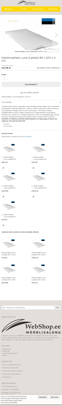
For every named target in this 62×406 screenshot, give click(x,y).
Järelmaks (6, 351)
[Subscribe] (57, 307)
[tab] (31, 102)
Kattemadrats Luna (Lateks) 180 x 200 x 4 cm (10, 216)
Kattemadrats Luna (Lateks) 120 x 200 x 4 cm (40, 158)
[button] (56, 35)
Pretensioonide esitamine (12, 374)
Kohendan (42, 397)
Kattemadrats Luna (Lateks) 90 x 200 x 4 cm (10, 158)
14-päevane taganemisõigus (13, 371)
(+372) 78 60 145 (15, 393)
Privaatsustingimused (10, 368)
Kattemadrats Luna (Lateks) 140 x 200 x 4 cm (10, 187)
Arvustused (7, 126)
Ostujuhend (7, 377)
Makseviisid (7, 349)
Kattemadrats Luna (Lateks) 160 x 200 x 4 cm (40, 187)
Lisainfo (6, 124)
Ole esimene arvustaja (7, 65)
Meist (5, 355)
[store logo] (26, 3)
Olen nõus (54, 397)
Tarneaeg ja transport (10, 353)
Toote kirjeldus (7, 102)
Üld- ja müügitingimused (11, 365)
